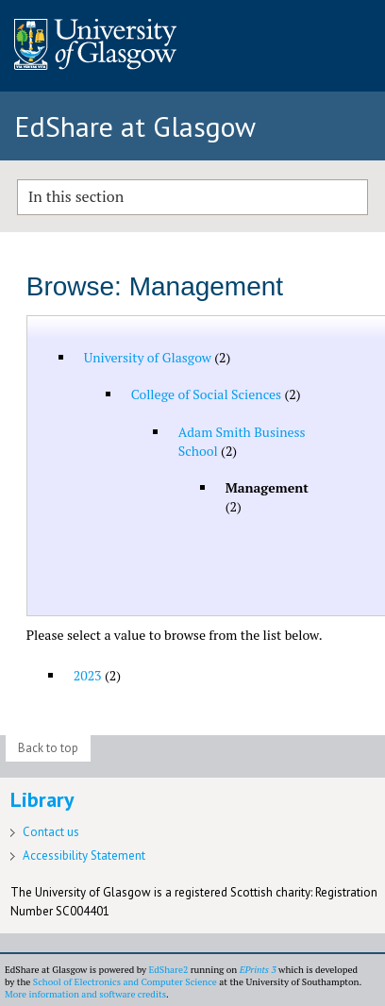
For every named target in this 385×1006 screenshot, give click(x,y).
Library (42, 799)
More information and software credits (85, 994)
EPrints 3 (258, 970)
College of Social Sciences (206, 394)
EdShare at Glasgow (135, 126)
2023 (88, 675)
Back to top (48, 748)
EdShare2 (168, 970)
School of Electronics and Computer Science (125, 982)
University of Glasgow (147, 357)
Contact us (51, 832)
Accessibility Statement (84, 855)
